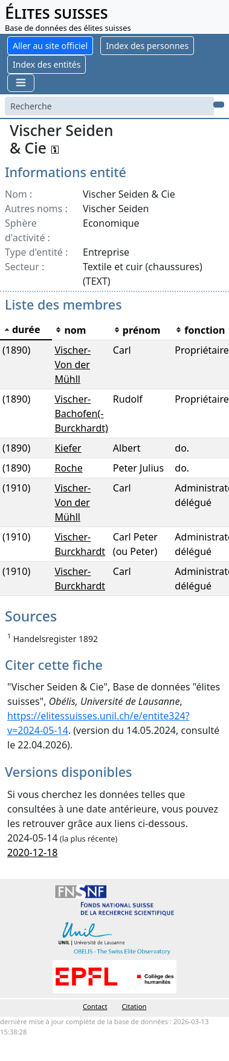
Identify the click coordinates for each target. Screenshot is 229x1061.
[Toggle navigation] (20, 82)
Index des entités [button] (46, 64)
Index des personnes (147, 45)
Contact (95, 1006)
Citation (134, 1006)
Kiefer (67, 448)
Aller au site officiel (50, 45)
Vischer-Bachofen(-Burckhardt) (81, 413)
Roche (68, 468)
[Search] (109, 106)
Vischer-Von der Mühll (72, 364)
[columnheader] (26, 330)
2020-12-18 (32, 852)
